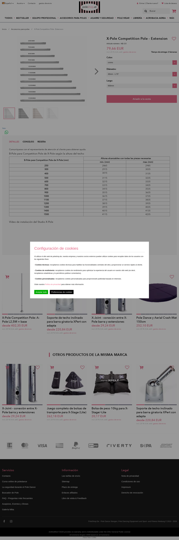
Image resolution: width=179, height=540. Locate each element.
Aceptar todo (41, 292)
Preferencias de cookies (61, 292)
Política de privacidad (53, 284)
